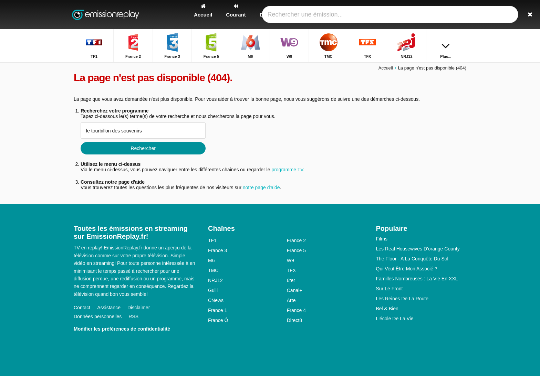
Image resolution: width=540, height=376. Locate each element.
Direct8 (294, 320)
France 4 (296, 310)
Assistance (109, 307)
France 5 (296, 250)
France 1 (217, 310)
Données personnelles (98, 316)
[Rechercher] (458, 14)
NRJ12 (215, 280)
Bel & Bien (387, 308)
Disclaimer (138, 307)
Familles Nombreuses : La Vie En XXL (417, 278)
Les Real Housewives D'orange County (418, 248)
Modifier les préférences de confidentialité (122, 329)
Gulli (213, 290)
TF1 (212, 240)
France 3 (217, 250)
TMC (213, 270)
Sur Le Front (389, 288)
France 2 (296, 240)
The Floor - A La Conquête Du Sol (412, 258)
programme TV (287, 169)
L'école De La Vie (395, 318)
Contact (82, 307)
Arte (291, 300)
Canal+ (294, 290)
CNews (216, 300)
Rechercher (143, 148)
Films (381, 238)
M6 (211, 260)
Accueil (385, 68)
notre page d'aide (260, 187)
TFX (291, 270)
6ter (291, 280)
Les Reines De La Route (402, 298)
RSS (133, 316)
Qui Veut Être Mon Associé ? (406, 268)
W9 (290, 260)
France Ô (218, 320)
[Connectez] (435, 14)
